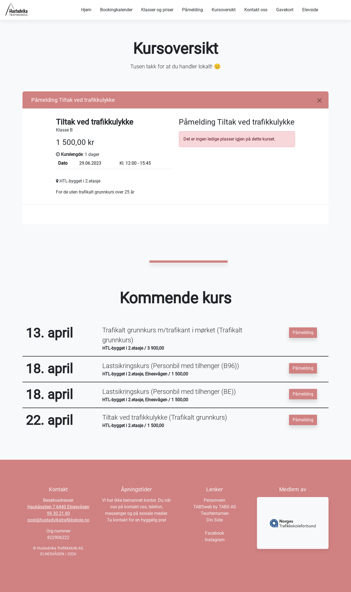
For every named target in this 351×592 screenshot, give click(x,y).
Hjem (86, 9)
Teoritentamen (215, 513)
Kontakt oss (255, 9)
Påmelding (192, 9)
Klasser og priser (157, 9)
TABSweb (202, 506)
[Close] (319, 100)
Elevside (310, 9)
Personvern (214, 500)
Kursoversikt (224, 9)
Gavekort (284, 9)
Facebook (214, 533)
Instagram (215, 539)
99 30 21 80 (58, 513)
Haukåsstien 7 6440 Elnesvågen (58, 506)
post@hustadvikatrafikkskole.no (58, 520)
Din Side (214, 520)
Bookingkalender (116, 9)
